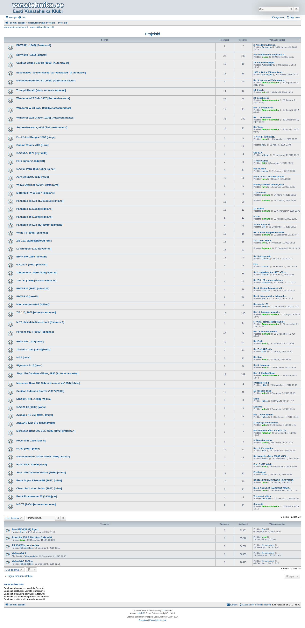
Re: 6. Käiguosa (261, 365)
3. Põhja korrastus (262, 440)
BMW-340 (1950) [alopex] (31, 54)
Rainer (265, 171)
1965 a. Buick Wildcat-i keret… (268, 72)
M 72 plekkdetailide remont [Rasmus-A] (40, 322)
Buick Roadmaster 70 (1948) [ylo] (36, 496)
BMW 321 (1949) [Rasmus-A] (33, 45)
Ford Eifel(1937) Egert (25, 529)
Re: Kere (257, 357)
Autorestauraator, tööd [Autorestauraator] (41, 127)
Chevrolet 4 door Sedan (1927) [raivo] (39, 488)
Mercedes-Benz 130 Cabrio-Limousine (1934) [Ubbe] (48, 383)
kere (255, 264)
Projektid (152, 34)
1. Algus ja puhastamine (265, 422)
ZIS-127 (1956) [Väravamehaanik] (36, 280)
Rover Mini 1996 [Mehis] (31, 440)
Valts (264, 92)
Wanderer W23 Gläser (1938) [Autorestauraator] (45, 117)
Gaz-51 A (258, 153)
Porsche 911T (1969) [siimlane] (35, 331)
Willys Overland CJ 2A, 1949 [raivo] (37, 184)
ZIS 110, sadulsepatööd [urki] (34, 240)
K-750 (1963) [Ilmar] (28, 448)
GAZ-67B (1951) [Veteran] (31, 264)
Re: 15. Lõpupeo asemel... (266, 312)
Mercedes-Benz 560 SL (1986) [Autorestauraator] (45, 80)
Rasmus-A (267, 47)
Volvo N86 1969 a (22, 561)
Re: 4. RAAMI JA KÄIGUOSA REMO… (272, 488)
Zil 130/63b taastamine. (26, 545)
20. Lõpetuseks (261, 98)
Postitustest (259, 472)
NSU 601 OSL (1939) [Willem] (34, 399)
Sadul (256, 399)
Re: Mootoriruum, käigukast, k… (269, 54)
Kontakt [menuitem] (232, 604)
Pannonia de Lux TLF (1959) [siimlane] (39, 224)
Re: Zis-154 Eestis (262, 349)
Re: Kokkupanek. (262, 256)
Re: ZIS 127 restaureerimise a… (269, 280)
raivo (264, 139)
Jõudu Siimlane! (261, 224)
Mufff (264, 351)
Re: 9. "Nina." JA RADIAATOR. (268, 176)
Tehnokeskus (26, 548)
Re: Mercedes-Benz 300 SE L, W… (270, 430)
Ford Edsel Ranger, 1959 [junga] (35, 137)
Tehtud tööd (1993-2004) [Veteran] (36, 272)
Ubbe (264, 385)
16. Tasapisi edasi (262, 391)
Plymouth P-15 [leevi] (29, 365)
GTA (164, 611)
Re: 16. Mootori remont (265, 331)
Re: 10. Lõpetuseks (263, 107)
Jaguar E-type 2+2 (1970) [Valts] (35, 422)
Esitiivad (257, 407)
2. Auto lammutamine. (264, 45)
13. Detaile (258, 90)
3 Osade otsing (261, 383)
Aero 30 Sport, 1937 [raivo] (32, 176)
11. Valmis (258, 208)
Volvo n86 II (19, 553)
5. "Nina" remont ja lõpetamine (269, 322)
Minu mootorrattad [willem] (32, 304)
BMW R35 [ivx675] (27, 296)
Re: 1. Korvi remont (263, 414)
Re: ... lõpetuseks (262, 117)
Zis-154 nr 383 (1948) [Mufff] (33, 349)
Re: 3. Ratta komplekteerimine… (269, 232)
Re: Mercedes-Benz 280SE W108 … (271, 456)
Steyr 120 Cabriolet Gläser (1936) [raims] (41, 472)
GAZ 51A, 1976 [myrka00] (31, 153)
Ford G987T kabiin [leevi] (31, 464)
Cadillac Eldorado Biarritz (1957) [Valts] (40, 391)
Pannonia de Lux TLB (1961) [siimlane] (39, 200)
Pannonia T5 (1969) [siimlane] (34, 216)
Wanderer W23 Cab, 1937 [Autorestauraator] (43, 98)
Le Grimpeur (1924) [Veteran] (33, 248)
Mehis (265, 442)
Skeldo (265, 458)
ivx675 (265, 298)
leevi (264, 343)
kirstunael (266, 498)
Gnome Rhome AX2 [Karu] (32, 145)
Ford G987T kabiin (262, 464)
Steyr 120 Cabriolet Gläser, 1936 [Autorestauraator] (47, 373)
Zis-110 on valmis (262, 240)
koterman (266, 282)
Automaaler (267, 65)
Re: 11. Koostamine (263, 448)
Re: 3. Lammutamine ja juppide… (270, 296)
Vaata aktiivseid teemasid (42, 27)
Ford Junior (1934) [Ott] (30, 161)
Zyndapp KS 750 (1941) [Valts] (34, 414)
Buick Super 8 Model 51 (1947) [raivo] (39, 480)
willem (265, 306)
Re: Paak (257, 341)
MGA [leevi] (23, 357)
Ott (263, 163)
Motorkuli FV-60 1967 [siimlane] (35, 192)
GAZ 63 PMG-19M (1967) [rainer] (35, 168)
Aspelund (266, 248)
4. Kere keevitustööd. (264, 137)
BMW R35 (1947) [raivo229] (32, 288)
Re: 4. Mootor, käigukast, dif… (268, 288)
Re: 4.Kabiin (259, 168)
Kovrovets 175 (260, 304)
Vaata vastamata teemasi (16, 27)
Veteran (265, 155)
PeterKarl (266, 433)
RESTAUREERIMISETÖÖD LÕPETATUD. (273, 480)
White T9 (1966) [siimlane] (32, 232)
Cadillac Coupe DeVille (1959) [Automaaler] (42, 62)
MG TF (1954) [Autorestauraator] (36, 504)
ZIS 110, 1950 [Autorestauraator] (36, 312)
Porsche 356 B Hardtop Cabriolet (32, 537)
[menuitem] (22, 17)
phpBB (141, 613)
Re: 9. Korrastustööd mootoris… (270, 80)
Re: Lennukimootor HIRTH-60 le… (270, 272)
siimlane (266, 195)
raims (264, 474)
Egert (22, 532)
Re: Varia (258, 127)
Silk (263, 227)
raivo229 (266, 290)
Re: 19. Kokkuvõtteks (264, 373)
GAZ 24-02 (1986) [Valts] (31, 407)
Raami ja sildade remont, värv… (269, 184)
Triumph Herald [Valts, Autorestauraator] (41, 90)
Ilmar (264, 450)
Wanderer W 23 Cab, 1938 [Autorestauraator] (43, 107)
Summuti (258, 504)
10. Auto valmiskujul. (264, 62)
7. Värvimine (259, 192)
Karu (264, 145)
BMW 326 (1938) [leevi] (30, 341)
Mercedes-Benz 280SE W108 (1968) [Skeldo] (43, 456)
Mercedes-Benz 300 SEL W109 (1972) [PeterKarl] (45, 430)
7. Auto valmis (260, 161)
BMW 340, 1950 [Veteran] (31, 256)
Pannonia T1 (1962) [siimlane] (34, 208)
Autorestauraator (270, 82)
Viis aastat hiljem (262, 496)
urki (264, 243)
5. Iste (256, 216)
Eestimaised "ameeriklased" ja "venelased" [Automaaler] (51, 72)
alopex (265, 57)
